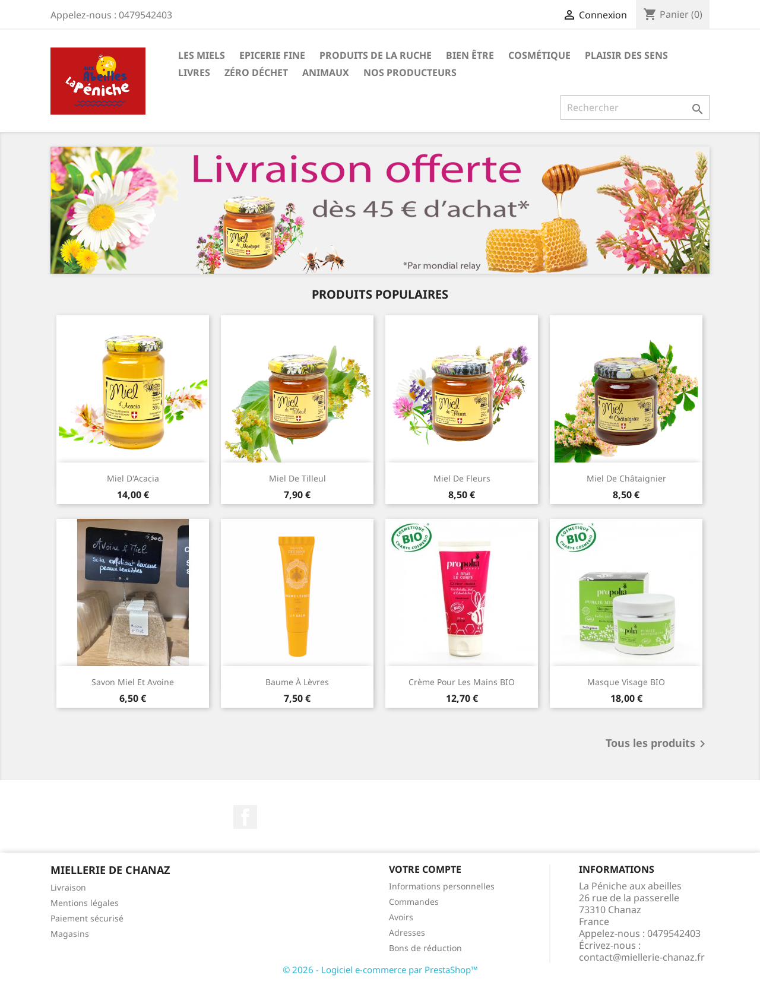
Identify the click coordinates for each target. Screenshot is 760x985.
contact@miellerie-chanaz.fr (642, 957)
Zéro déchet (256, 72)
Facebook (245, 817)
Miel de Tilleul (297, 478)
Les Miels (201, 55)
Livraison (68, 887)
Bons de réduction (425, 948)
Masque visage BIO (626, 682)
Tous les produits (658, 744)
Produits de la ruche (375, 55)
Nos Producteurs (410, 72)
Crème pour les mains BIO (461, 682)
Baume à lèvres (297, 682)
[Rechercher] (635, 107)
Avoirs (401, 917)
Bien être (470, 55)
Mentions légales (84, 902)
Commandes (414, 901)
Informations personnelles (442, 886)
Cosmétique (539, 55)
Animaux (325, 72)
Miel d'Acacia (133, 478)
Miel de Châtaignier (626, 478)
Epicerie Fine (272, 55)
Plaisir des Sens (626, 55)
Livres (194, 72)
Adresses (407, 932)
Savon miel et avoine (132, 682)
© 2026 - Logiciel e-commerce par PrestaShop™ (380, 970)
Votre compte (425, 869)
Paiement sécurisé (87, 918)
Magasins (69, 933)
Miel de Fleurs (461, 478)
